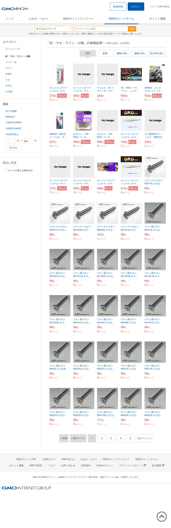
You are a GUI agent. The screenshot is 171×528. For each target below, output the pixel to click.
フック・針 (11, 62)
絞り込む (14, 147)
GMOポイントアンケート (78, 18)
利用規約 (86, 465)
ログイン (136, 6)
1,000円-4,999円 (13, 122)
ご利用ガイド (48, 459)
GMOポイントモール (121, 18)
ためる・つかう (38, 18)
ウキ (7, 80)
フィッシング (12, 48)
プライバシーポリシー (132, 465)
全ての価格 (11, 111)
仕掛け (8, 74)
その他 (8, 91)
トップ (9, 18)
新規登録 (118, 6)
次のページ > (144, 438)
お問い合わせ (68, 465)
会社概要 (158, 465)
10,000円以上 (12, 134)
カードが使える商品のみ (18, 170)
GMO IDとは (68, 459)
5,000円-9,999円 (13, 128)
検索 (132, 29)
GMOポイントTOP (26, 459)
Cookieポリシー (104, 465)
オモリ (8, 85)
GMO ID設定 (164, 6)
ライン (8, 68)
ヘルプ (152, 6)
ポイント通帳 (157, 18)
